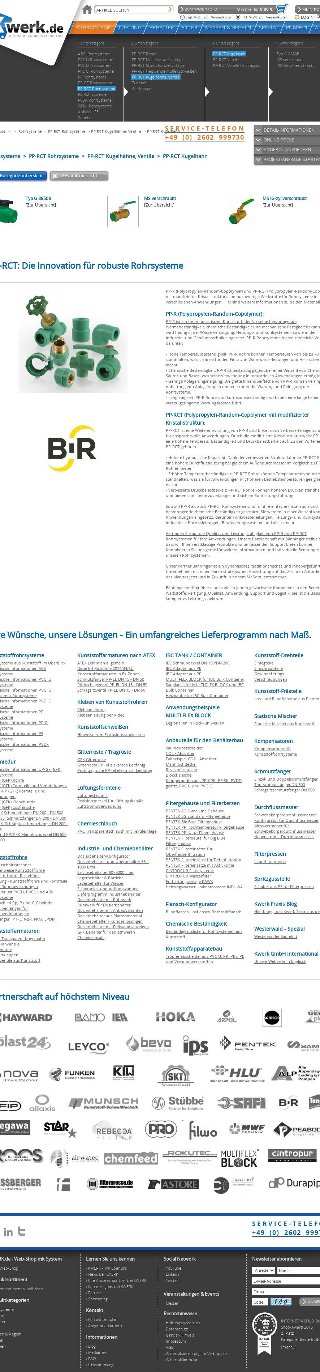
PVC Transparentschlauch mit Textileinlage (116, 831)
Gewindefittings (269, 673)
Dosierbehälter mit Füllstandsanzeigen (113, 926)
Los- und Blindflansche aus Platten (286, 698)
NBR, (29, 919)
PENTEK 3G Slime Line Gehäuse (195, 811)
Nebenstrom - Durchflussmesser (284, 836)
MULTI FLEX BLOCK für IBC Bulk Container (205, 679)
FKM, (39, 919)
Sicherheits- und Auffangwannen (108, 888)
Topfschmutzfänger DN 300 (279, 784)
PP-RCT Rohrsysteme (66, 131)
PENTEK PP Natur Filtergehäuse (195, 832)
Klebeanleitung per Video (101, 715)
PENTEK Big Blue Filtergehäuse (194, 821)
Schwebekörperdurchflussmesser (285, 814)
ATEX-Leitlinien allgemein (100, 663)
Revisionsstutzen (181, 769)
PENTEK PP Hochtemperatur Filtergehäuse (205, 827)
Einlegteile (263, 663)
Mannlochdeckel (181, 764)
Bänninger (203, 566)
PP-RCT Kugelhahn (163, 131)
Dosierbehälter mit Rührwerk (104, 899)
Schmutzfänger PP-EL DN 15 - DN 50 (110, 679)
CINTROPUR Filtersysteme (190, 870)
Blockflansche (178, 775)
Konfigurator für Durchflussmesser (286, 820)
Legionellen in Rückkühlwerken (195, 723)
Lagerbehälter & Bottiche (100, 877)
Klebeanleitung (91, 709)
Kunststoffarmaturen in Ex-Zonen (108, 673)
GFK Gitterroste (91, 759)
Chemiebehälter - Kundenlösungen (110, 921)
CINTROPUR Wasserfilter (188, 876)
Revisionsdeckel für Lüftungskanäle (110, 800)
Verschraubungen (270, 679)
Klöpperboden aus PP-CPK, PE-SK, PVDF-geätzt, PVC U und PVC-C (204, 783)
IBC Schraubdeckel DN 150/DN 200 (197, 663)
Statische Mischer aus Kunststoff (284, 723)
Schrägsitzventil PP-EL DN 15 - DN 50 (111, 690)
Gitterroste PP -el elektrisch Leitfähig (111, 765)
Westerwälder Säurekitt (275, 936)
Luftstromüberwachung (99, 806)
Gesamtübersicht (79, 176)
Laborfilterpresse (270, 861)
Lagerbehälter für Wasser (100, 883)
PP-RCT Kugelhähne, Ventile (116, 131)
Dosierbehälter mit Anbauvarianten (110, 910)
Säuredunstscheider (184, 748)
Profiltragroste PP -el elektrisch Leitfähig (114, 770)
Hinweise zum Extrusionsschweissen (111, 734)
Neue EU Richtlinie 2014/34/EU (105, 668)
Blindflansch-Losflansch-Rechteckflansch (204, 911)
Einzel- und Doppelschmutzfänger (285, 779)
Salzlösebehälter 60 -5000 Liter (105, 872)
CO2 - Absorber (180, 753)
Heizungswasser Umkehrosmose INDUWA (204, 886)
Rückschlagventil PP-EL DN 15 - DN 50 (112, 684)
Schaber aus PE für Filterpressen (284, 886)
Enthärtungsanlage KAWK (189, 881)
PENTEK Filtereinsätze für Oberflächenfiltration (189, 851)
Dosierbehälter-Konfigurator (103, 856)
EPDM (50, 919)
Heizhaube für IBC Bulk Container (197, 695)
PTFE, (18, 919)
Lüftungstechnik (92, 795)
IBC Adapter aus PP (184, 673)
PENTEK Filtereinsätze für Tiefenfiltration (203, 859)
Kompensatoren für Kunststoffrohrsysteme (275, 751)
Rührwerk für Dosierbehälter (103, 905)
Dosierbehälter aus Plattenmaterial (109, 915)
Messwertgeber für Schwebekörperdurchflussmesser (285, 828)
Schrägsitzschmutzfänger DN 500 (284, 790)
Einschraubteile (268, 668)
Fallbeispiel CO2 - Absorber (191, 758)
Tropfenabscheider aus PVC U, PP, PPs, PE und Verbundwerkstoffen (205, 958)
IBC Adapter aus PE (183, 668)
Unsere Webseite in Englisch (280, 961)
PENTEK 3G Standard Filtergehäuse (198, 816)
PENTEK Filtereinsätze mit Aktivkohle (200, 865)
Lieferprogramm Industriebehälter (108, 894)
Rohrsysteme (30, 131)
